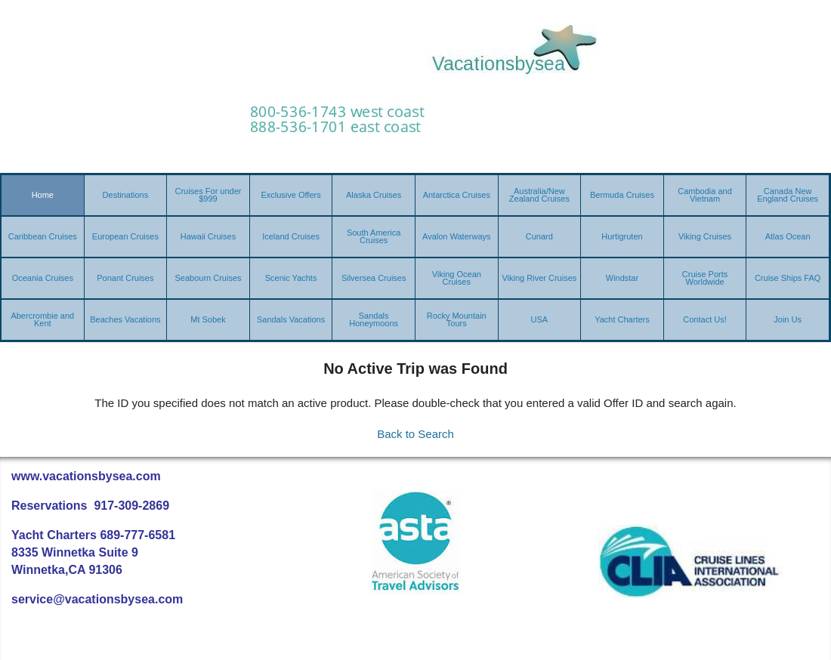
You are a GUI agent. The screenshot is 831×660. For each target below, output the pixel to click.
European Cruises (125, 236)
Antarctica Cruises (456, 194)
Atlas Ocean (788, 236)
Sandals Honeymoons (373, 319)
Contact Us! (704, 319)
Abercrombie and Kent (42, 319)
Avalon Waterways (456, 236)
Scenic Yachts (291, 277)
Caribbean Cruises (42, 236)
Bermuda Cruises (622, 194)
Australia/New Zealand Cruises (539, 195)
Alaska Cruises (373, 194)
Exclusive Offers (290, 194)
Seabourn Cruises (208, 277)
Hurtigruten (621, 236)
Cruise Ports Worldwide (705, 278)
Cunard (539, 236)
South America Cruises (374, 236)
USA (539, 319)
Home (43, 194)
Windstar (622, 277)
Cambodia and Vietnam (705, 195)
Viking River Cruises (539, 277)
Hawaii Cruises (208, 236)
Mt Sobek (207, 319)
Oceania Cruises (42, 277)
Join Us (788, 319)
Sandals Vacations (291, 319)
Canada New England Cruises (787, 195)
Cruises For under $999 (208, 195)
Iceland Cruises (291, 236)
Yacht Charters (622, 319)
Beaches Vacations (125, 319)
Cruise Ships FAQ (787, 277)
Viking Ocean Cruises (456, 278)
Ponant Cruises (125, 277)
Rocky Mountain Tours (457, 319)
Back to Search (415, 433)
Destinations (126, 194)
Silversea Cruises (373, 277)
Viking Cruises (704, 236)
